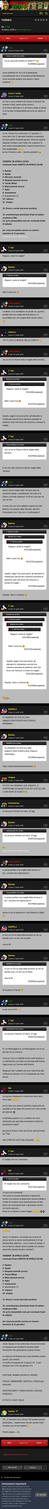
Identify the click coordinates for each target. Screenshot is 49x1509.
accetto (41, 1495)
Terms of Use (6, 1489)
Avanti (40, 38)
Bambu (11, 267)
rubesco (12, 332)
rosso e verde (14, 93)
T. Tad (7, 27)
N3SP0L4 (12, 709)
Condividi (12, 1467)
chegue (11, 777)
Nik (9, 1088)
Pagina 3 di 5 (24, 38)
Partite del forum (24, 30)
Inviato (15, 51)
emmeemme (14, 803)
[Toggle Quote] (5, 56)
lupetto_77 (13, 1411)
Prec (8, 38)
